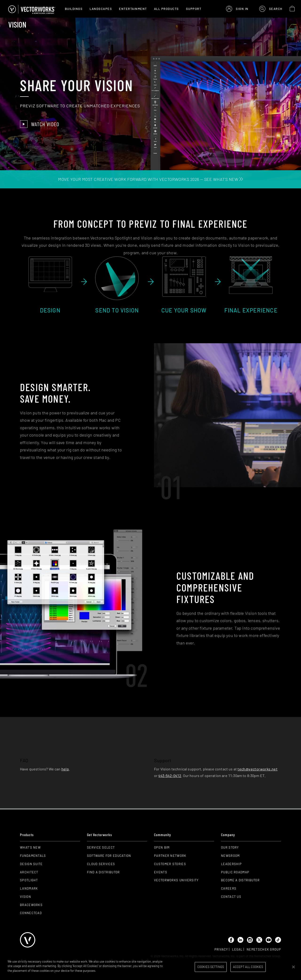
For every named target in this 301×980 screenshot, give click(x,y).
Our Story (230, 847)
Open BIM (162, 847)
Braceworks (31, 905)
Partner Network (170, 856)
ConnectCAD (31, 913)
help (65, 769)
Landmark (29, 888)
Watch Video (39, 124)
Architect (29, 872)
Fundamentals (33, 856)
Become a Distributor (240, 880)
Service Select (101, 847)
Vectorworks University (176, 880)
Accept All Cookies (248, 967)
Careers (228, 888)
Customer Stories (170, 864)
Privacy (221, 949)
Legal (237, 949)
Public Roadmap (235, 872)
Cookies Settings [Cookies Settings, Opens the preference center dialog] (210, 967)
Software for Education (109, 856)
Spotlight (29, 880)
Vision (25, 897)
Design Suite (31, 864)
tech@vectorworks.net (257, 769)
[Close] (293, 967)
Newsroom (230, 856)
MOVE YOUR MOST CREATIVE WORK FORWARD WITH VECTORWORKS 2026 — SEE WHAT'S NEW (150, 179)
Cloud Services (101, 864)
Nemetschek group (264, 949)
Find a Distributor (103, 872)
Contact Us (231, 897)
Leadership (231, 864)
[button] (237, 9)
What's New (30, 847)
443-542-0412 (169, 775)
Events (160, 872)
